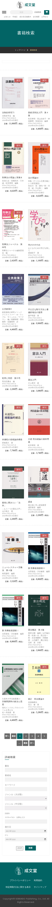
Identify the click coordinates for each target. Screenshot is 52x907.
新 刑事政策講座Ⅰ (10, 631)
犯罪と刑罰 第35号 (11, 378)
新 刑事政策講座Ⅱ (36, 568)
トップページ (20, 50)
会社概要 (36, 17)
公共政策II (7, 309)
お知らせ (7, 17)
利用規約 (38, 880)
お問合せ (44, 17)
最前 (14, 736)
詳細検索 (37, 12)
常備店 (14, 17)
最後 (25, 743)
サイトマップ (40, 887)
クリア (20, 848)
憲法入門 (32, 380)
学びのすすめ (34, 245)
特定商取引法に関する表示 (18, 887)
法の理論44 (33, 178)
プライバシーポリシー (20, 880)
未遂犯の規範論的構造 (12, 440)
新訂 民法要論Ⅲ (36, 699)
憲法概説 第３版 (36, 630)
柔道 (30, 502)
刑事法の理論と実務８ (12, 178)
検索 (30, 848)
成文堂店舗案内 (25, 17)
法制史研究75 (8, 113)
